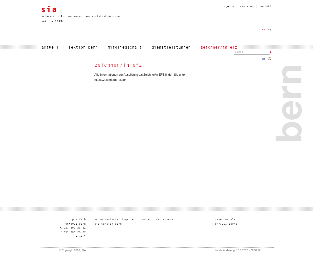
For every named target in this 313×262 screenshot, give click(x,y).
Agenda (229, 6)
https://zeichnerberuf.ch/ (110, 80)
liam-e (81, 236)
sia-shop (247, 6)
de (263, 30)
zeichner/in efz (219, 48)
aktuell (50, 48)
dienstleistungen (171, 48)
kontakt (265, 6)
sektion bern (83, 48)
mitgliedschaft (125, 48)
